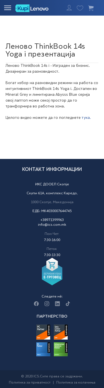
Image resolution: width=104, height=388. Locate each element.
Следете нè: (52, 296)
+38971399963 (52, 220)
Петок (52, 249)
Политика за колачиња (75, 382)
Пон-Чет (52, 234)
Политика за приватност (29, 382)
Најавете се (69, 8)
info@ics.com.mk (52, 225)
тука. (86, 118)
